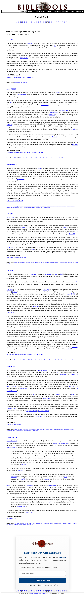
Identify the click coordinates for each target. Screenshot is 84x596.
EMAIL (73, 11)
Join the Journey (42, 580)
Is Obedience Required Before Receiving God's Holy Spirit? (25, 354)
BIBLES (31, 11)
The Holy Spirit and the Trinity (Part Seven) (20, 77)
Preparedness (39, 523)
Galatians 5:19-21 (43, 411)
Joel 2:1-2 (24, 464)
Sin (14, 430)
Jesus (8, 485)
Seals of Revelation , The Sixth (65, 523)
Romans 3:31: (23, 388)
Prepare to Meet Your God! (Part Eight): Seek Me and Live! (25, 152)
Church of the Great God (35, 593)
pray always (52, 485)
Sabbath (54, 137)
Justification (42, 429)
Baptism (14, 292)
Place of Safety (43, 206)
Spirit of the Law (19, 430)
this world (75, 145)
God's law (72, 386)
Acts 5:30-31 (67, 349)
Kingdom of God (31, 411)
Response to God (70, 206)
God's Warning (35, 206)
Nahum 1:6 (56, 443)
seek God (29, 43)
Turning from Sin (39, 207)
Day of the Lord (17, 523)
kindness (46, 479)
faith (74, 129)
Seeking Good (51, 157)
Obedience (46, 359)
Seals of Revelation (53, 523)
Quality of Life (71, 262)
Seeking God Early (30, 207)
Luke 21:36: (29, 485)
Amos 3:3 (72, 234)
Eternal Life (16, 262)
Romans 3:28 (11, 366)
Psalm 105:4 (29, 512)
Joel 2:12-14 (21, 470)
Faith (20, 359)
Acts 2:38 (10, 290)
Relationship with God (58, 429)
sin (56, 274)
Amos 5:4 (10, 40)
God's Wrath (32, 523)
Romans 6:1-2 (11, 409)
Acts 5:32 (10, 270)
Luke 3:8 (36, 306)
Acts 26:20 (10, 312)
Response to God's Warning (13, 207)
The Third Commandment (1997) (17, 257)
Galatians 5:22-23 (40, 416)
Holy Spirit (46, 290)
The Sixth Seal (11, 518)
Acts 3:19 (13, 386)
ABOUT (80, 11)
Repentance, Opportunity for (59, 206)
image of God (24, 58)
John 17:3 (52, 115)
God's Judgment (27, 206)
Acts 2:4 (74, 347)
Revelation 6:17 (12, 437)
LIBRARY (65, 11)
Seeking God (17, 82)
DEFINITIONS (40, 11)
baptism (72, 374)
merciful (22, 479)
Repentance (26, 157)
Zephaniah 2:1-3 (12, 164)
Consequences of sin (18, 206)
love (11, 103)
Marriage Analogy (63, 262)
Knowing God (46, 262)
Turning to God (24, 82)
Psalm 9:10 (10, 247)
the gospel (33, 274)
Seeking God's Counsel (41, 157)
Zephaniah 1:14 (12, 447)
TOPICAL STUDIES (54, 11)
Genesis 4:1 (23, 227)
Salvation (72, 429)
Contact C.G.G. (45, 593)
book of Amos (21, 95)
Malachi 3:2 (64, 443)
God (55, 46)
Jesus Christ (10, 217)
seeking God (64, 110)
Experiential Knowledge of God (27, 262)
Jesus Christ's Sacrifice (37, 359)
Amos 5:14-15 (11, 89)
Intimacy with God (39, 262)
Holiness (9, 125)
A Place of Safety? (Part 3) (15, 201)
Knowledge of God (54, 262)
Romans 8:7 (54, 112)
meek (49, 502)
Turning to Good (65, 157)
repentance (44, 105)
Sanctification (10, 430)
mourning (14, 477)
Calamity (16, 157)
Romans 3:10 (42, 370)
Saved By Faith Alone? (14, 424)
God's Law (24, 359)
